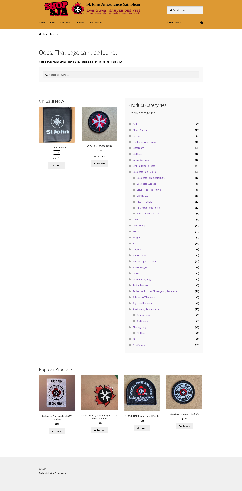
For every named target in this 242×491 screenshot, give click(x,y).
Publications (143, 315)
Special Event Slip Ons (148, 213)
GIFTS (136, 231)
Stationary (142, 321)
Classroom (138, 147)
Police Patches (140, 285)
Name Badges (140, 267)
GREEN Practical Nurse (149, 189)
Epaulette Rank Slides (144, 171)
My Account (96, 22)
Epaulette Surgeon (146, 183)
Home (42, 22)
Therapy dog (139, 327)
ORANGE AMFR (144, 195)
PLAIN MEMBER (145, 201)
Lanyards (137, 249)
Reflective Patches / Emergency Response (155, 291)
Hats (135, 243)
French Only (139, 225)
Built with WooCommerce (52, 473)
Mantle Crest (139, 255)
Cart (52, 22)
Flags (135, 219)
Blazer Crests (140, 130)
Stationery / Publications (146, 309)
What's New (139, 345)
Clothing (137, 153)
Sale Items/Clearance (144, 297)
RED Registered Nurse (148, 207)
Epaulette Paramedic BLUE (151, 177)
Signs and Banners (142, 303)
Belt (135, 124)
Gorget (136, 237)
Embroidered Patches (144, 165)
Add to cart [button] (56, 165)
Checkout (65, 22)
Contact (80, 22)
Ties (135, 339)
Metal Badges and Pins (144, 261)
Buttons (137, 135)
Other (136, 273)
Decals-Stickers (141, 159)
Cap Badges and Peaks (144, 141)
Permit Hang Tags (142, 279)
